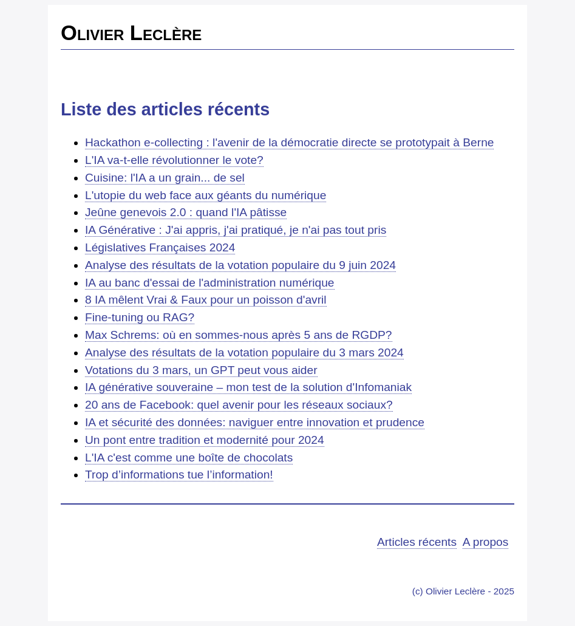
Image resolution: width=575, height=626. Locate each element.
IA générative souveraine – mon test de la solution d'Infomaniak (248, 387)
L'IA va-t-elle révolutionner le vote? (174, 160)
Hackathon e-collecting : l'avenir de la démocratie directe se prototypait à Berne (289, 142)
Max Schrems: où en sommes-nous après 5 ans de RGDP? (238, 334)
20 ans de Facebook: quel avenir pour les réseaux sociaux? (239, 404)
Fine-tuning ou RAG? (139, 317)
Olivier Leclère (131, 32)
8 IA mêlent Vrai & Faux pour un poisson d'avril (206, 299)
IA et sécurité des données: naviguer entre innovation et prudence (254, 422)
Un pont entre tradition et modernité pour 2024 (204, 440)
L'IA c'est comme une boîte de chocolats (189, 457)
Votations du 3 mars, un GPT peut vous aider (201, 370)
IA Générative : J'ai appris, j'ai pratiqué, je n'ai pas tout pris (235, 229)
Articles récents (417, 542)
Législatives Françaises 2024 (160, 247)
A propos (486, 542)
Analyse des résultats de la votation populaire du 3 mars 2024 (244, 352)
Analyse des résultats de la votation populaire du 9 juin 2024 (240, 265)
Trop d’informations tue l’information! (179, 474)
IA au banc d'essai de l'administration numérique (210, 282)
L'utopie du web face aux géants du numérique (205, 195)
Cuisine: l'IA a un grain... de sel (165, 177)
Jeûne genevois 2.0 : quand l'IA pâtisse (186, 212)
